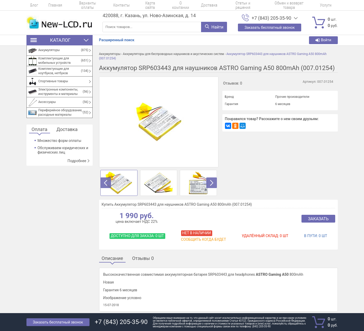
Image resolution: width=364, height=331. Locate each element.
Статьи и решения (213, 5)
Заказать (318, 218)
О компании (158, 5)
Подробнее (78, 161)
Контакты (106, 5)
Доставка (183, 5)
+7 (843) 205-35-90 (271, 18)
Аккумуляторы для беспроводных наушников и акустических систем (173, 54)
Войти (323, 40)
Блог (30, 5)
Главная (47, 5)
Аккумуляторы (110, 54)
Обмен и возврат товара (256, 5)
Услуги (289, 5)
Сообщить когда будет (203, 239)
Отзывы (143, 258)
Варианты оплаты (76, 5)
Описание (112, 258)
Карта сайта (131, 5)
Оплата (39, 129)
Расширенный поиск (116, 40)
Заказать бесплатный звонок (58, 322)
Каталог (59, 40)
